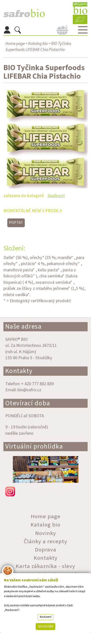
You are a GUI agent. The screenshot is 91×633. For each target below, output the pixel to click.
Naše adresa (23, 326)
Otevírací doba (27, 403)
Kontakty (19, 371)
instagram (45, 491)
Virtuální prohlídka (34, 446)
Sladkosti (56, 195)
